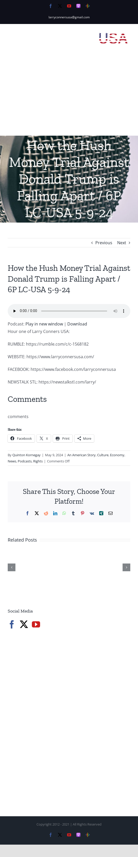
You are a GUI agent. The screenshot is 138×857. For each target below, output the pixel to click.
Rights (38, 461)
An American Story (81, 455)
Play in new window (44, 324)
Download (77, 324)
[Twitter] (24, 624)
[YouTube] (36, 624)
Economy (117, 455)
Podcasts (25, 461)
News (12, 461)
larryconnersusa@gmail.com (69, 17)
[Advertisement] (69, 97)
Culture (102, 455)
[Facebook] (12, 624)
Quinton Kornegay (26, 455)
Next (121, 243)
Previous (103, 243)
